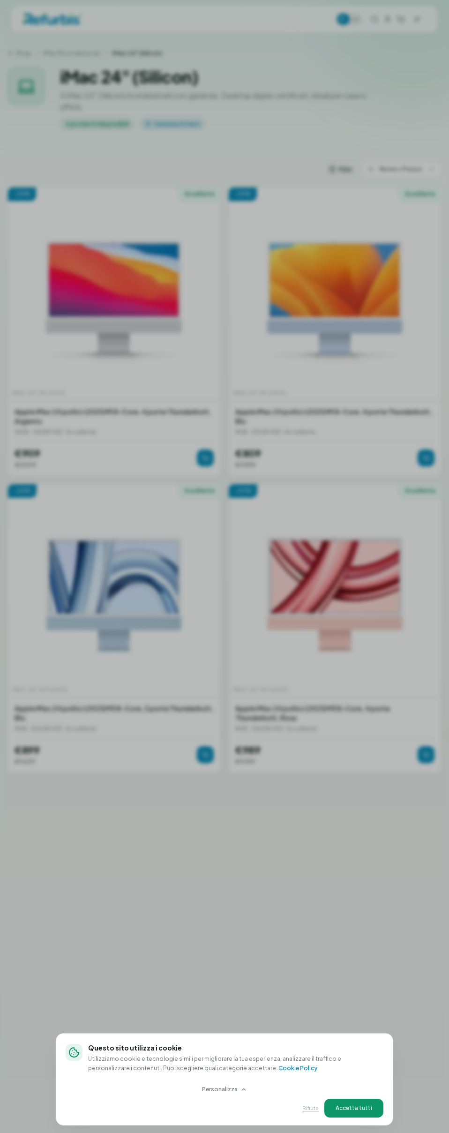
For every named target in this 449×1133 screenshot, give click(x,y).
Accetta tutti (354, 1107)
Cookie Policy (297, 1068)
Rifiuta (310, 1108)
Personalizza (224, 1089)
